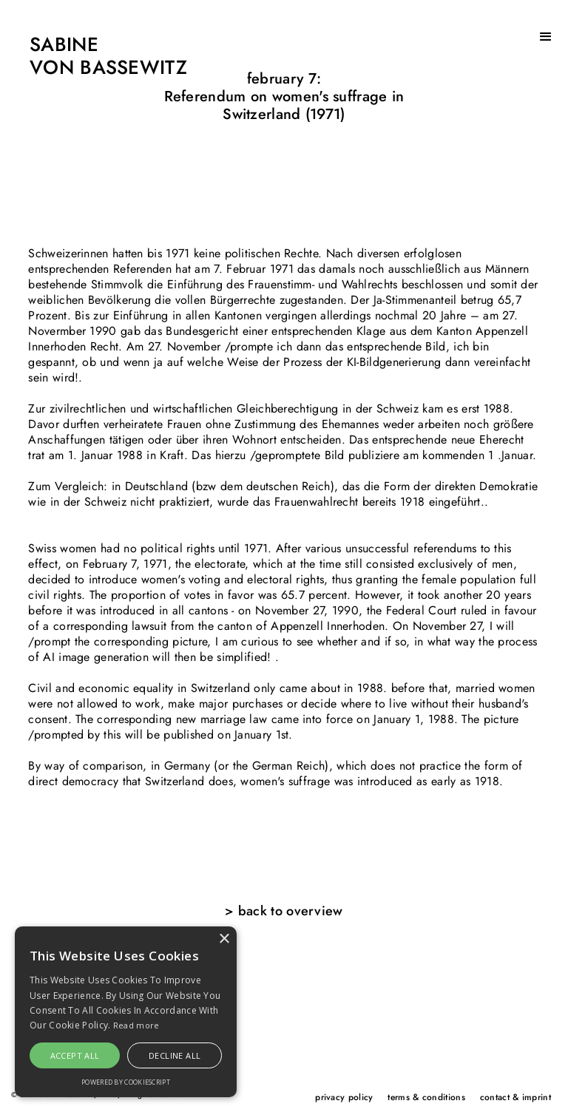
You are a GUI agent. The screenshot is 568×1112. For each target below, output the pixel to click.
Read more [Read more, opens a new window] (136, 1025)
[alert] (126, 1011)
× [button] (223, 939)
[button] (546, 37)
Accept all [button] (75, 1055)
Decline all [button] (174, 1055)
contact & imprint (515, 1097)
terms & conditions (426, 1097)
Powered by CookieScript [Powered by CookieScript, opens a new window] (125, 1082)
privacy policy (344, 1097)
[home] (93, 56)
